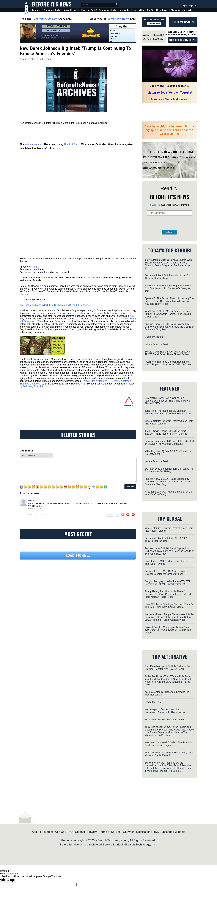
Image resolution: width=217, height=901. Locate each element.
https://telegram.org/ (184, 157)
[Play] (169, 64)
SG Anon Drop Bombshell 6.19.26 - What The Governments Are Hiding (169, 470)
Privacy (92, 831)
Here (57, 148)
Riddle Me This (153, 702)
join (35, 266)
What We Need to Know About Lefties (165, 719)
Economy (48, 10)
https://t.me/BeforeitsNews (158, 167)
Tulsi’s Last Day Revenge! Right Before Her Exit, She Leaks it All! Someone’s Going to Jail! (168, 288)
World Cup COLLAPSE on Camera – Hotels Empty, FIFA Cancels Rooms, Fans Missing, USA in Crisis (168, 314)
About (35, 831)
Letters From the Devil (156, 344)
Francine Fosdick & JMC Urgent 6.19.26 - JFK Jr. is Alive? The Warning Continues (169, 442)
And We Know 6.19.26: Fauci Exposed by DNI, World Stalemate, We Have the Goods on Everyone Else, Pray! (169, 327)
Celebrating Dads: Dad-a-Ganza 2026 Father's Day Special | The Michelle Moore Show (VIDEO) (167, 401)
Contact (80, 831)
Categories (187, 10)
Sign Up (192, 6)
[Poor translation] (11, 880)
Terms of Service (110, 831)
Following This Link (33, 386)
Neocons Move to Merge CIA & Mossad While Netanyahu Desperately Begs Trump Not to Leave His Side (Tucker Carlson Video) (169, 617)
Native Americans (34, 144)
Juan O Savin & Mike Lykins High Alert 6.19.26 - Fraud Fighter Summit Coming (166, 432)
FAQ (70, 831)
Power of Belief (89, 10)
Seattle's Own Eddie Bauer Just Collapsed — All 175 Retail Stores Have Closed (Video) (169, 353)
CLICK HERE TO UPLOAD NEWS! (182, 40)
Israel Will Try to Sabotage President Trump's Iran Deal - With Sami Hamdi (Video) (169, 605)
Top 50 (150, 10)
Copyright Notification (136, 831)
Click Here (47, 277)
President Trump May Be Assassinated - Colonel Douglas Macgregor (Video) (166, 572)
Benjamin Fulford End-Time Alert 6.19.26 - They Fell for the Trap (167, 276)
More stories (63, 38)
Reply (109, 515)
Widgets (180, 831)
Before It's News (52, 4)
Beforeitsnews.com (44, 19)
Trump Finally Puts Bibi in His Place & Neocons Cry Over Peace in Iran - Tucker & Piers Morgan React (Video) (168, 594)
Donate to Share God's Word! (169, 99)
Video (141, 10)
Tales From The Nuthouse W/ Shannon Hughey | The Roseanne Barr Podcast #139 (168, 412)
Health (58, 10)
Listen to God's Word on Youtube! (170, 92)
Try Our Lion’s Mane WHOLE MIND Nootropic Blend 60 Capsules (55, 305)
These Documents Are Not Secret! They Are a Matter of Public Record (169, 754)
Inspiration (125, 10)
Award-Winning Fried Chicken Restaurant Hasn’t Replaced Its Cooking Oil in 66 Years (168, 363)
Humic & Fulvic (72, 144)
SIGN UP (155, 205)
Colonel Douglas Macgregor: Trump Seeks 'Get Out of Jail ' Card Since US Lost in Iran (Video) (168, 630)
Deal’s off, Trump (154, 337)
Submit (169, 232)
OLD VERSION (183, 22)
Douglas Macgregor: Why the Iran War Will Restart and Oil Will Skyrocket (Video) (167, 582)
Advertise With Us (52, 831)
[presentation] (169, 223)
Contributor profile (48, 38)
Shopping (175, 10)
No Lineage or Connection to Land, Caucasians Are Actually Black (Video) (165, 710)
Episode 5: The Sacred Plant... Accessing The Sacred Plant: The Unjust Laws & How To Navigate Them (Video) (169, 301)
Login (184, 6)
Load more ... (78, 555)
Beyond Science (71, 10)
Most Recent (162, 10)
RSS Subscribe (162, 831)
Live (135, 10)
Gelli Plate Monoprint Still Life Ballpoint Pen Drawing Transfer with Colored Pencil (168, 667)
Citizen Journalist (93, 277)
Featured (36, 10)
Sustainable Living (108, 10)
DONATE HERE (154, 23)
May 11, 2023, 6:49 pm (37, 514)
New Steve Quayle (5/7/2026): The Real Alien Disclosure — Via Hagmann (169, 743)
